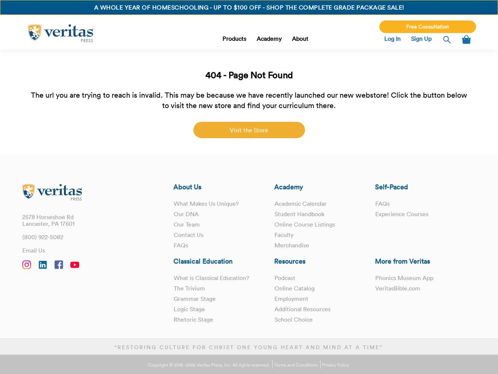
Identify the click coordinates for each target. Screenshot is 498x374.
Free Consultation (427, 26)
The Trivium (189, 288)
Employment (291, 299)
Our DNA (186, 214)
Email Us (33, 250)
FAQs (181, 245)
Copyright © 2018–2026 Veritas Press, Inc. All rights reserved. (209, 365)
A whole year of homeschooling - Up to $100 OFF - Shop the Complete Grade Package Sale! (249, 7)
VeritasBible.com (397, 288)
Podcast (284, 278)
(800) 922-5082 (42, 237)
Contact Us (188, 235)
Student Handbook (299, 214)
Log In (392, 38)
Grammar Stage (195, 299)
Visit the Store (249, 130)
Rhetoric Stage (193, 319)
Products (234, 38)
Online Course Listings (304, 224)
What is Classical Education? (211, 278)
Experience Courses (401, 214)
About (300, 38)
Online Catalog (294, 288)
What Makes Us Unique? (206, 203)
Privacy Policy (335, 365)
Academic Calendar (300, 203)
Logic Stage (189, 309)
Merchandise (291, 245)
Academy (269, 38)
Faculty (283, 235)
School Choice (293, 319)
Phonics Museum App (404, 278)
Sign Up (421, 38)
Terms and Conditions (296, 365)
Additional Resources (302, 309)
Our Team (187, 224)
